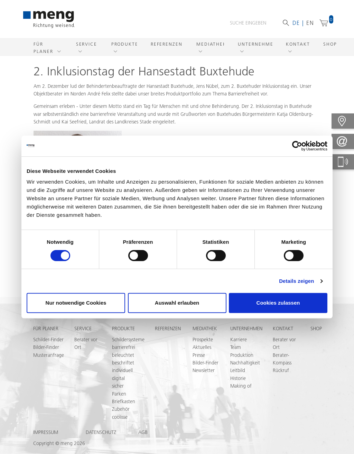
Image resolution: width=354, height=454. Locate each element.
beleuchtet (123, 355)
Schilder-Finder (48, 339)
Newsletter (204, 370)
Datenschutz (101, 432)
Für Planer (44, 47)
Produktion (241, 355)
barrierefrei (123, 347)
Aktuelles (202, 347)
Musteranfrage (48, 355)
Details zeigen (296, 281)
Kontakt (297, 44)
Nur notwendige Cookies (76, 303)
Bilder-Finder (46, 347)
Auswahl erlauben (177, 303)
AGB (143, 432)
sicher (118, 386)
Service (86, 44)
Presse (199, 355)
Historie (238, 378)
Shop (330, 44)
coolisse (120, 417)
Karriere (238, 339)
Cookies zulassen (278, 303)
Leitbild (237, 370)
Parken (119, 394)
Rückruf (281, 370)
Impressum (45, 432)
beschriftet (123, 363)
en (310, 22)
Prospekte (203, 339)
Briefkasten (123, 401)
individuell (122, 370)
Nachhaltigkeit (245, 363)
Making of (241, 386)
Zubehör (121, 409)
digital (118, 378)
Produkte (124, 44)
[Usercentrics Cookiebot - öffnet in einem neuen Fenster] (297, 146)
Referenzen (167, 44)
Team (235, 347)
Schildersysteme (128, 339)
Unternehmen (255, 44)
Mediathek (210, 44)
